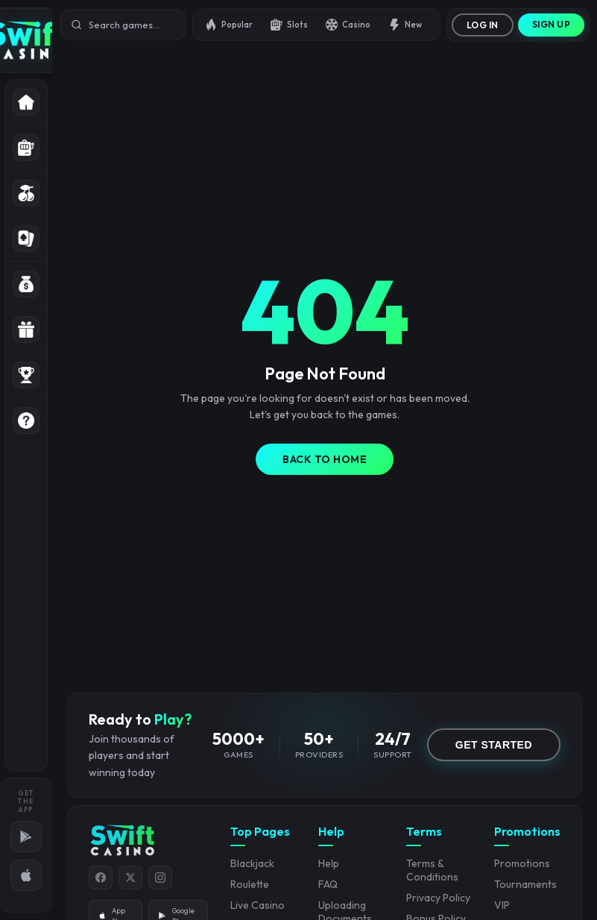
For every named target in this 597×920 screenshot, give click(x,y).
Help (328, 863)
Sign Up (551, 24)
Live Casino (257, 905)
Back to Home (324, 459)
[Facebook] (101, 877)
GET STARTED (493, 745)
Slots (289, 25)
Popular (229, 25)
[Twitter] (130, 877)
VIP (502, 905)
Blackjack (252, 863)
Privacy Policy (438, 897)
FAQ (328, 884)
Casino (348, 25)
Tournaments (525, 884)
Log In (483, 25)
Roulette (249, 884)
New (405, 25)
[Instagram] (160, 877)
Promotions (522, 863)
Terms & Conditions (432, 870)
